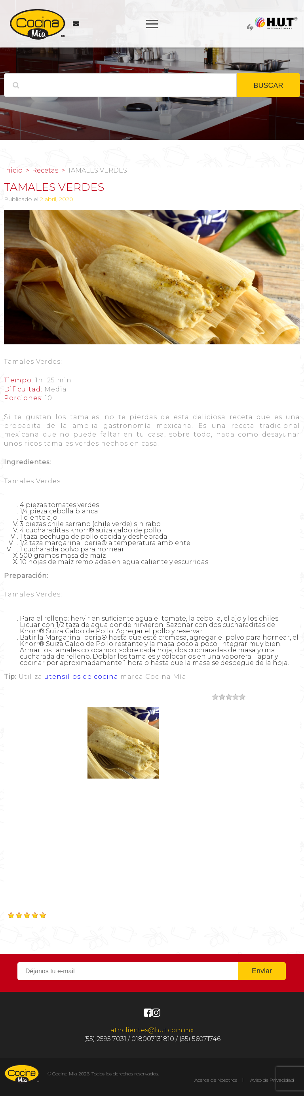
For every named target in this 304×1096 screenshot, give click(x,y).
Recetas (45, 170)
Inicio (13, 170)
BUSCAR (268, 85)
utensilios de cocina (81, 676)
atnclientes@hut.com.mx (152, 1030)
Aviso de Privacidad (272, 1080)
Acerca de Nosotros (215, 1080)
